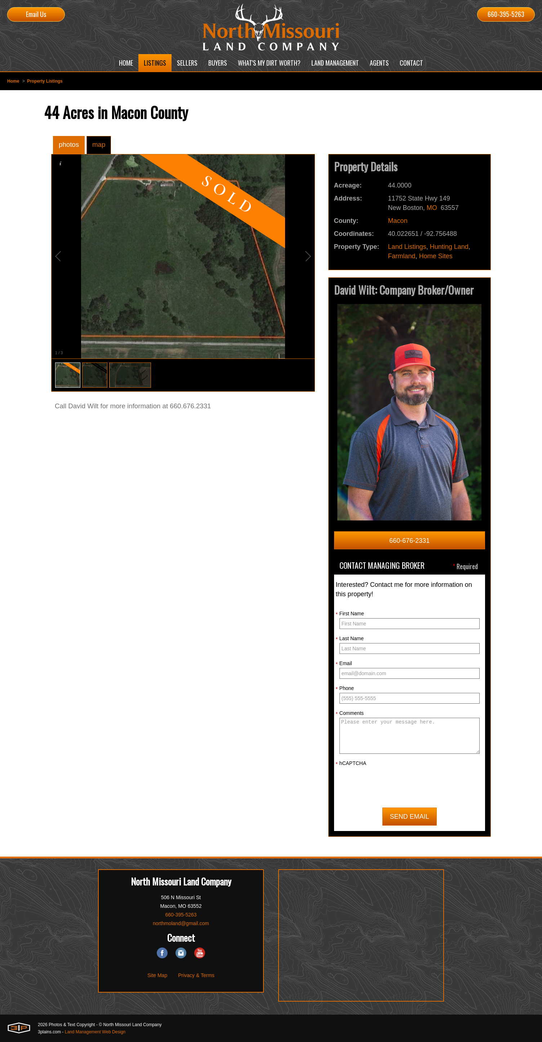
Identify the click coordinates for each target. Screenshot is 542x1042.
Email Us (36, 14)
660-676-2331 (409, 540)
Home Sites (436, 256)
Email (344, 663)
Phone (345, 688)
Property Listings (45, 81)
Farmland (402, 256)
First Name (350, 613)
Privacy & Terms (196, 975)
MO (432, 207)
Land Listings (407, 246)
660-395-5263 (506, 14)
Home (13, 81)
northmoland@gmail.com (181, 923)
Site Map (157, 975)
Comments (350, 713)
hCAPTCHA (351, 763)
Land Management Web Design (95, 1031)
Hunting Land (449, 246)
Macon (398, 220)
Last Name (350, 638)
